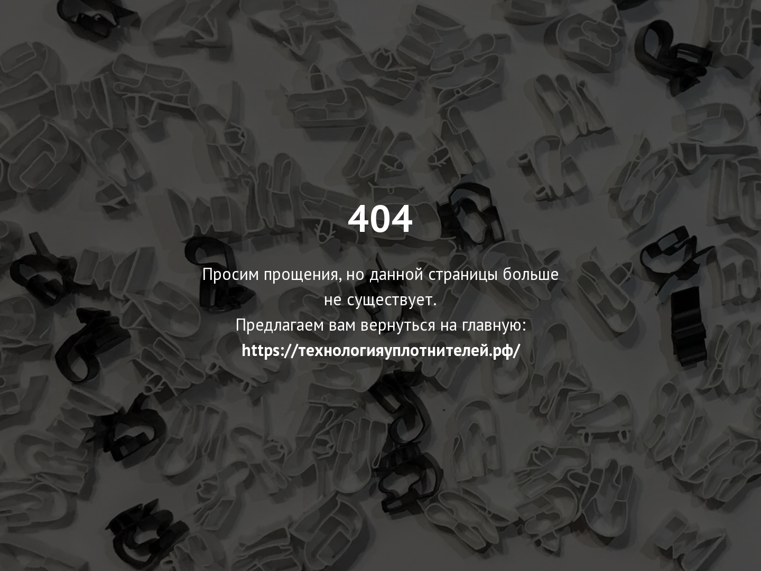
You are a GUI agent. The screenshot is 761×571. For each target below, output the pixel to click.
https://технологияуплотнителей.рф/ (381, 350)
